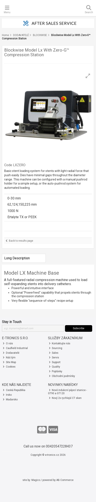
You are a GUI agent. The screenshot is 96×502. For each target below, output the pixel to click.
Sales (54, 352)
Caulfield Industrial (15, 348)
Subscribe (78, 328)
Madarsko (10, 399)
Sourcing (55, 348)
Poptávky (55, 371)
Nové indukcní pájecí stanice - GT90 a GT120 (67, 392)
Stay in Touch (11, 322)
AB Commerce (64, 480)
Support (55, 362)
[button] (88, 75)
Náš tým (9, 357)
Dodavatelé (11, 352)
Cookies (9, 366)
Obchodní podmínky (62, 376)
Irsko (7, 394)
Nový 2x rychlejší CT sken (65, 398)
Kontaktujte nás (60, 343)
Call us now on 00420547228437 (48, 446)
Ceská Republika (14, 390)
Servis (54, 357)
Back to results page (21, 240)
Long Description (17, 258)
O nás (8, 343)
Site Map (9, 362)
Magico (35, 480)
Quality (54, 366)
